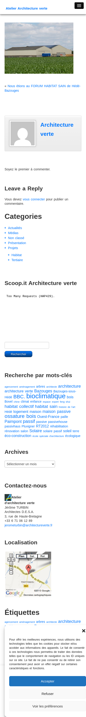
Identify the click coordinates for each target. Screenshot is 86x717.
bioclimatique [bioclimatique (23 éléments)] (46, 396)
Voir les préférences (47, 706)
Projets (13, 248)
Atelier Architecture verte (26, 8)
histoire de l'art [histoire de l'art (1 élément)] (67, 407)
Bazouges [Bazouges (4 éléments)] (43, 391)
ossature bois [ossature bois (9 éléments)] (20, 416)
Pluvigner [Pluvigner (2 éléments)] (28, 426)
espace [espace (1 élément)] (46, 401)
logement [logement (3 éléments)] (20, 412)
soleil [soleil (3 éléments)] (67, 431)
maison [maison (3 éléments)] (35, 412)
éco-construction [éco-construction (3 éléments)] (18, 436)
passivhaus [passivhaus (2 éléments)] (12, 426)
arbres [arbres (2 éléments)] (40, 386)
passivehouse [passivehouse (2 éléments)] (57, 422)
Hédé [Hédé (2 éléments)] (8, 412)
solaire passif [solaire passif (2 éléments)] (52, 431)
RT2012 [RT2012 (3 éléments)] (42, 426)
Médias (13, 233)
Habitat (16, 255)
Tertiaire (17, 260)
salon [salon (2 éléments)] (24, 431)
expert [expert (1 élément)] (55, 401)
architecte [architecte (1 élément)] (51, 386)
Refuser (48, 694)
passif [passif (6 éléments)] (29, 421)
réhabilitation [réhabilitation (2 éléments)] (59, 426)
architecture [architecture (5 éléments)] (69, 386)
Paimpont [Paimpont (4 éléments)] (13, 421)
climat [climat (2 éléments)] (25, 401)
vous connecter (34, 199)
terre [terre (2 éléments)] (76, 431)
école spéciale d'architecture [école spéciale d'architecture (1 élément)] (48, 436)
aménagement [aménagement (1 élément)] (27, 386)
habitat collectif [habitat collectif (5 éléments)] (19, 406)
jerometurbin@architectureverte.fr (29, 525)
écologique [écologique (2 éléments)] (72, 436)
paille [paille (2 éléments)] (64, 417)
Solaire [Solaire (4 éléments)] (35, 431)
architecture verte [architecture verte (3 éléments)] (19, 391)
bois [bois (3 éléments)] (70, 397)
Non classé (16, 238)
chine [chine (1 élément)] (16, 401)
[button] (83, 631)
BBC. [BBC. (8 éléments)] (19, 396)
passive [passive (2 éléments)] (41, 422)
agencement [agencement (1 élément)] (11, 386)
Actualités (15, 228)
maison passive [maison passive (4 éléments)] (56, 411)
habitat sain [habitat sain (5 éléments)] (46, 406)
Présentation (17, 243)
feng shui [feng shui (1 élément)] (65, 401)
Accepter (47, 681)
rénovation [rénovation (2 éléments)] (12, 431)
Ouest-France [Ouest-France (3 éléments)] (48, 417)
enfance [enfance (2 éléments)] (36, 401)
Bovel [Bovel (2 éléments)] (8, 401)
